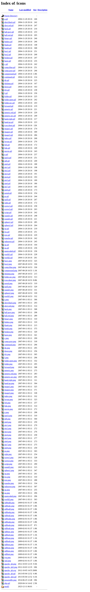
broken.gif (8, 58)
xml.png (7, 561)
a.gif (6, 19)
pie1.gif (7, 167)
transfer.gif (8, 238)
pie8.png (7, 448)
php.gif (7, 583)
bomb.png (8, 328)
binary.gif (8, 38)
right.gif (7, 203)
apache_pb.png (10, 564)
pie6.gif (7, 183)
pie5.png (7, 438)
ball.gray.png (9, 312)
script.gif (7, 212)
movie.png (8, 409)
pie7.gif (7, 187)
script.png (8, 464)
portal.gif (8, 193)
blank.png (8, 325)
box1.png (8, 261)
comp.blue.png (10, 267)
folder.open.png (10, 361)
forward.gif (8, 106)
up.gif (6, 245)
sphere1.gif (8, 222)
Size (35, 10)
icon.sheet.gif (9, 125)
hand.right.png (10, 380)
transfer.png (9, 483)
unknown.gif (9, 241)
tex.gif (6, 232)
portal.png (8, 283)
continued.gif (9, 77)
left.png (7, 403)
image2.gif (8, 132)
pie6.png (7, 441)
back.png (7, 309)
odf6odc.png (9, 506)
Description (42, 10)
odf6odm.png (9, 519)
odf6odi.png (9, 515)
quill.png (7, 287)
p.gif (6, 154)
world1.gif (8, 254)
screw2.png (8, 461)
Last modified (25, 10)
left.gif (7, 145)
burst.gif (7, 61)
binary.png (8, 319)
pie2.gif (7, 171)
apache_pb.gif (9, 574)
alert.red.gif (9, 25)
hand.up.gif (8, 122)
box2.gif (7, 54)
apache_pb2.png (10, 567)
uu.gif (6, 248)
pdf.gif (7, 161)
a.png (6, 299)
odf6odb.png (9, 503)
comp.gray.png (10, 341)
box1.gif (7, 51)
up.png (7, 490)
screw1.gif (8, 206)
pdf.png (7, 419)
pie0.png (7, 422)
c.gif (6, 64)
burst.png (8, 335)
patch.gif (7, 158)
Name (10, 10)
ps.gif (6, 196)
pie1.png (7, 425)
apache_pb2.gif (10, 577)
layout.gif (8, 141)
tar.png (7, 474)
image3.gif (8, 135)
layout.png (8, 399)
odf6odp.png (9, 522)
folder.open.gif (10, 100)
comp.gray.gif (9, 71)
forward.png (9, 367)
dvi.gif (7, 90)
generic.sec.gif (10, 116)
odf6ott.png (8, 554)
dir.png (7, 348)
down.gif (7, 87)
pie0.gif (7, 164)
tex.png (7, 477)
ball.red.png (9, 316)
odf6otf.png (9, 535)
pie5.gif (7, 180)
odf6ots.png (9, 551)
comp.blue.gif (9, 67)
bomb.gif (7, 48)
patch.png (8, 416)
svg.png (7, 557)
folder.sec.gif (9, 103)
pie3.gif (7, 174)
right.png (7, 454)
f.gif (6, 93)
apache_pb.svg (10, 570)
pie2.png (7, 428)
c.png (6, 338)
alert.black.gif (9, 22)
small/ (6, 586)
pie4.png (7, 435)
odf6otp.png (9, 548)
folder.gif (8, 96)
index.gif (7, 138)
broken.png (8, 332)
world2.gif (8, 258)
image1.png (9, 387)
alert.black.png (10, 303)
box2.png (8, 264)
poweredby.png (10, 580)
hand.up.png (9, 383)
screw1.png (8, 457)
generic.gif (8, 109)
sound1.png (8, 290)
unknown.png (9, 486)
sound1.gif (8, 216)
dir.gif (6, 80)
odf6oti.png (8, 545)
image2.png (9, 390)
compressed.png (10, 270)
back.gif (7, 29)
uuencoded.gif (10, 251)
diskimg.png (9, 274)
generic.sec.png (10, 377)
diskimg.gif (8, 83)
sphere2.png (9, 293)
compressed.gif (10, 74)
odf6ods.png (9, 525)
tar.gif (6, 229)
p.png (6, 412)
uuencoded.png (10, 496)
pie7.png (7, 445)
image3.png (9, 393)
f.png (6, 358)
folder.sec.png (9, 277)
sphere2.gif (8, 225)
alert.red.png (9, 306)
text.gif (7, 235)
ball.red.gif (8, 35)
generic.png (9, 370)
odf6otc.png (9, 532)
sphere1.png (9, 470)
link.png (7, 406)
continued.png (10, 345)
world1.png (8, 296)
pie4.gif (7, 177)
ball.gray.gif (9, 32)
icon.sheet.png (10, 280)
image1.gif (8, 129)
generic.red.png (10, 374)
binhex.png (8, 322)
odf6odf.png (9, 509)
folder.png (8, 364)
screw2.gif (8, 209)
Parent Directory (10, 16)
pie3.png (7, 432)
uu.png (7, 493)
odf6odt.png (9, 528)
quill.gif (7, 200)
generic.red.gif (10, 112)
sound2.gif (8, 219)
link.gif (7, 148)
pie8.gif (7, 190)
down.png (8, 351)
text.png (7, 480)
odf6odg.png (9, 512)
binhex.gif (8, 42)
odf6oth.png (9, 541)
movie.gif (8, 151)
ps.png (7, 451)
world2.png (8, 499)
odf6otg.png (9, 538)
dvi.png (7, 354)
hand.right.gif (9, 119)
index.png (8, 396)
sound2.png (8, 467)
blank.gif (7, 45)
